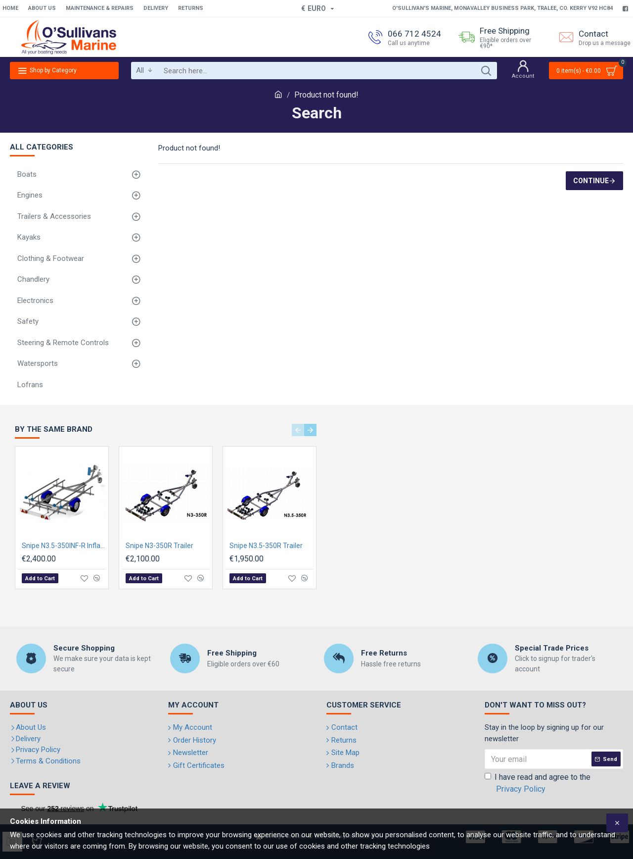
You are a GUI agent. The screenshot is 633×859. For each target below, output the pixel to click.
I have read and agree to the (537, 783)
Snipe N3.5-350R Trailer (266, 546)
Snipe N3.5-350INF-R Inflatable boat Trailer (64, 546)
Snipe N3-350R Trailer (159, 546)
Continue (591, 181)
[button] (298, 430)
